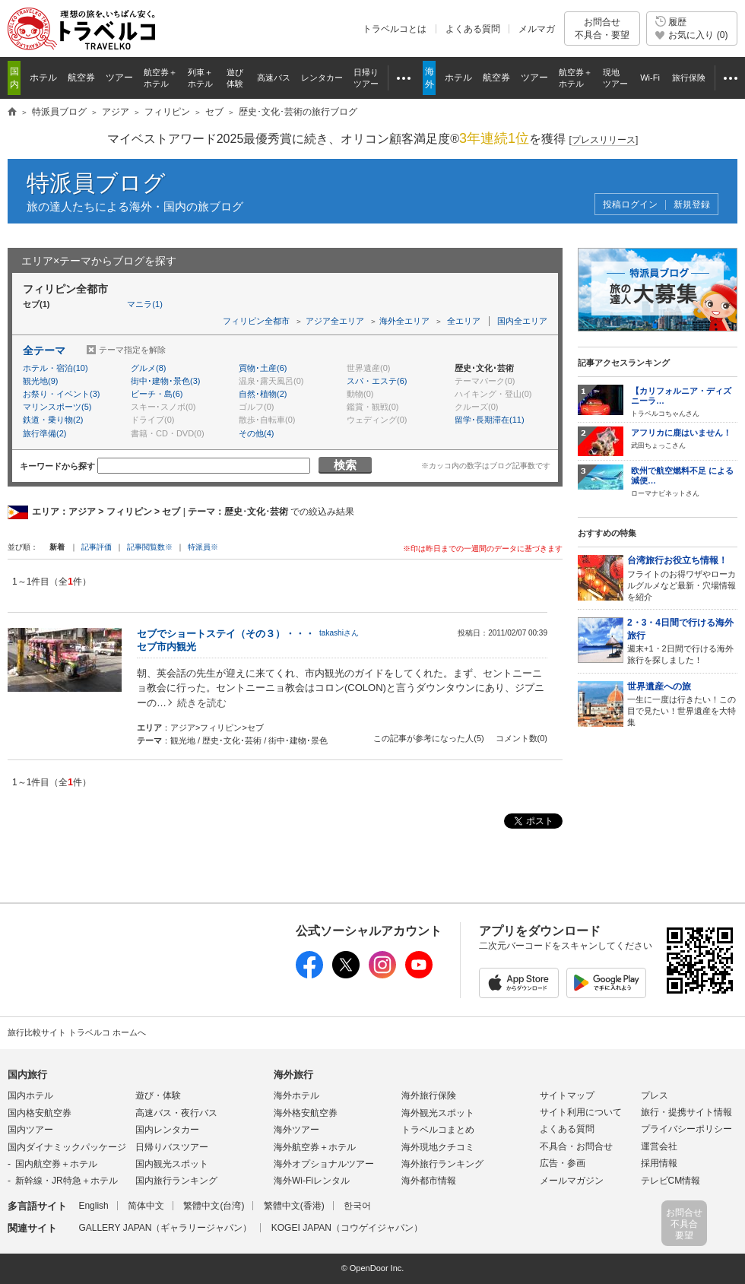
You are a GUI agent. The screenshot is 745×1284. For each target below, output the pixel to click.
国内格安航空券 (39, 1113)
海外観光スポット (437, 1113)
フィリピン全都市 (256, 320)
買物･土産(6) (263, 368)
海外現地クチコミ (437, 1147)
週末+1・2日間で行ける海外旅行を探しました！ (682, 640)
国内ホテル (30, 1095)
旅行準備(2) (44, 433)
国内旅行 (27, 1074)
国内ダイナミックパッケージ (67, 1147)
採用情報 (659, 1163)
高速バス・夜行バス (176, 1113)
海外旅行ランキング (442, 1164)
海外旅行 (293, 1074)
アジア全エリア (335, 320)
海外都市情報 (428, 1180)
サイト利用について (581, 1112)
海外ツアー (296, 1129)
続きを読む (202, 703)
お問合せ (602, 28)
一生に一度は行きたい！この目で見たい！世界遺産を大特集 (682, 703)
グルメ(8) (148, 368)
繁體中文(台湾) (213, 1205)
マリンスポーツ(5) (57, 406)
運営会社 (659, 1146)
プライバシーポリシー (686, 1129)
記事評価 (96, 547)
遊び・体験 (158, 1095)
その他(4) (256, 433)
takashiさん (339, 633)
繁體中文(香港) (294, 1205)
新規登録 (692, 205)
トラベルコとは (394, 28)
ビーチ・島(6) (156, 393)
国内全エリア (522, 320)
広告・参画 (562, 1163)
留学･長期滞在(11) (490, 419)
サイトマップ (567, 1095)
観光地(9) (40, 380)
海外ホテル (296, 1095)
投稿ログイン (630, 205)
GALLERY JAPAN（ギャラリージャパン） (165, 1227)
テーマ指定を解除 (132, 349)
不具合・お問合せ (576, 1146)
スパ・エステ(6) (377, 380)
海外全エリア (404, 320)
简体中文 (146, 1205)
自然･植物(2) (263, 393)
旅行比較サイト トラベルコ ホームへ (77, 1032)
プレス (654, 1095)
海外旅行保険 (428, 1095)
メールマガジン (572, 1180)
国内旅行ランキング (176, 1180)
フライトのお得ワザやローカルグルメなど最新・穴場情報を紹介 (682, 577)
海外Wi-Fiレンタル (312, 1180)
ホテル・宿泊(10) (55, 368)
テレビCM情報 (671, 1180)
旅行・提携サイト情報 (686, 1112)
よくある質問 (472, 28)
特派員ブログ (96, 182)
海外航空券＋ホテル (315, 1147)
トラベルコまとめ (437, 1129)
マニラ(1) (144, 304)
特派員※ (203, 547)
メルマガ (536, 28)
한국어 (357, 1205)
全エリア (463, 320)
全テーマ (44, 350)
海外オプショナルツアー (324, 1164)
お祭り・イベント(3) (61, 393)
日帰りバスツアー (171, 1147)
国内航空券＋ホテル (56, 1164)
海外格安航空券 (306, 1113)
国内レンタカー (167, 1129)
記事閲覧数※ (150, 547)
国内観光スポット (171, 1164)
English (93, 1205)
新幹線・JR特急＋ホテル (66, 1180)
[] (604, 140)
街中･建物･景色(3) (165, 380)
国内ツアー (30, 1129)
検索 (345, 464)
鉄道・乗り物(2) (53, 419)
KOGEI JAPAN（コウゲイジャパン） (347, 1227)
